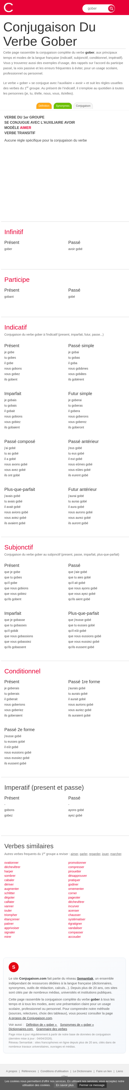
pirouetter (74, 871)
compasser (75, 932)
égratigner (75, 923)
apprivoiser (11, 928)
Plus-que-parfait (19, 489)
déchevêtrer (12, 867)
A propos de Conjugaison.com (30, 1018)
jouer (105, 854)
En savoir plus (65, 1085)
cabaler (9, 880)
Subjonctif (18, 547)
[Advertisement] (65, 182)
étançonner (12, 919)
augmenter (11, 889)
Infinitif (13, 231)
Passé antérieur (83, 441)
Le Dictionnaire (82, 1071)
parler (83, 854)
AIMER (25, 128)
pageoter (74, 897)
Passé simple (81, 345)
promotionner (77, 862)
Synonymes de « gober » (77, 1024)
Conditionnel (22, 671)
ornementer (76, 889)
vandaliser (75, 928)
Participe (17, 279)
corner (72, 893)
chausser (74, 915)
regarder (94, 854)
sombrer (9, 875)
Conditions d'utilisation (55, 1071)
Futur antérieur (82, 489)
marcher (115, 854)
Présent (11, 242)
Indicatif (15, 327)
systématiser (76, 919)
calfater (9, 902)
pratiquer (74, 880)
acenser (73, 910)
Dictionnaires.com (21, 1029)
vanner (9, 906)
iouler (8, 910)
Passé (74, 242)
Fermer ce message (92, 1085)
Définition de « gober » (41, 1024)
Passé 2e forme (19, 729)
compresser (76, 867)
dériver (9, 884)
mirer (7, 936)
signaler (9, 932)
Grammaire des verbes (51, 1029)
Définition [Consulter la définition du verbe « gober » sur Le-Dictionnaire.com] (44, 105)
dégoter (9, 897)
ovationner (11, 862)
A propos (11, 1071)
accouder (74, 936)
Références (29, 1071)
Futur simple (80, 393)
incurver (73, 906)
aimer (74, 854)
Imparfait (12, 393)
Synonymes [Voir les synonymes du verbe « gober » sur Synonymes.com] (63, 105)
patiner (9, 923)
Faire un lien (104, 1071)
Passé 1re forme (84, 681)
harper (8, 871)
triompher (10, 915)
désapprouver (77, 875)
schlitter (9, 893)
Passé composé (19, 441)
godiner (73, 884)
